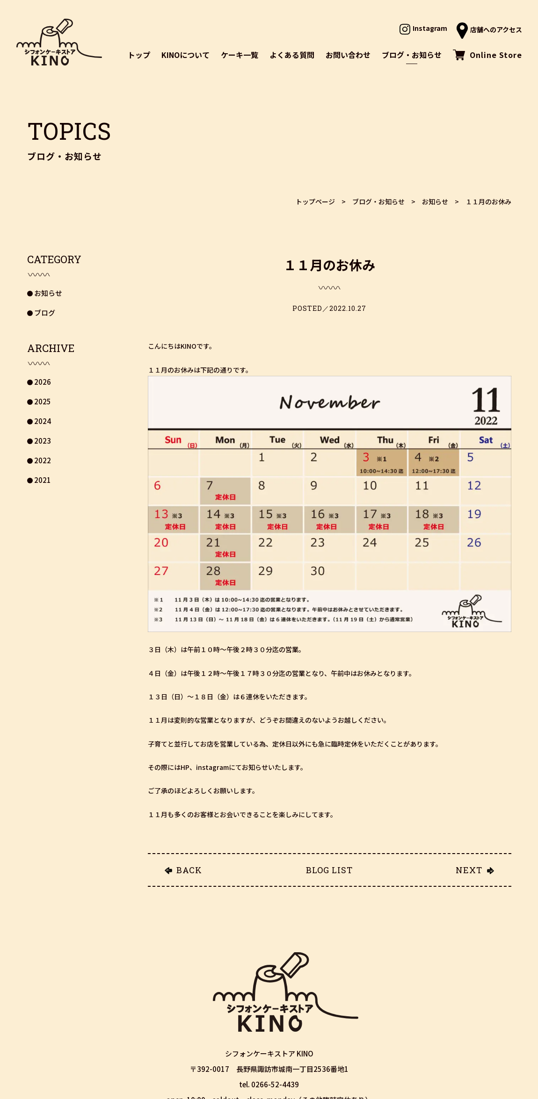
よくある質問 (291, 54)
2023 (42, 440)
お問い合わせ (348, 54)
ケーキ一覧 (239, 54)
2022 (42, 460)
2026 (42, 382)
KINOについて (185, 54)
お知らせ (48, 293)
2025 (42, 401)
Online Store (487, 54)
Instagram (423, 28)
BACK (189, 870)
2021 (42, 480)
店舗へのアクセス (489, 29)
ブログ (44, 312)
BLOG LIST (329, 870)
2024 (42, 421)
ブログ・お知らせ (412, 54)
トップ (139, 54)
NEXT (469, 870)
